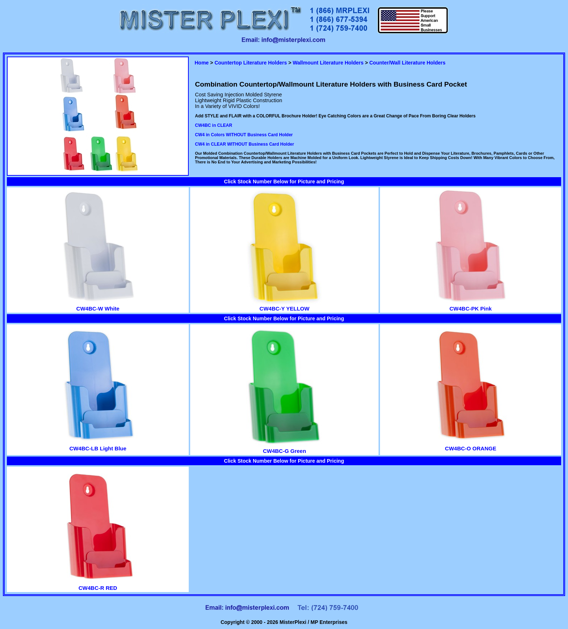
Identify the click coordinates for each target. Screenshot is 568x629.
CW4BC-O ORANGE (471, 445)
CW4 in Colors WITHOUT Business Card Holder (244, 134)
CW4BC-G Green (284, 448)
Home (202, 63)
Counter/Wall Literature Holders (407, 63)
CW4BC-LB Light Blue (98, 445)
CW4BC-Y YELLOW (284, 305)
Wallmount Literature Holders (328, 63)
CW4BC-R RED (97, 585)
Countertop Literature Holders (250, 63)
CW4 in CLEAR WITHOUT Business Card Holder (244, 144)
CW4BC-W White (98, 305)
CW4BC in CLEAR (213, 125)
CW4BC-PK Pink (471, 305)
